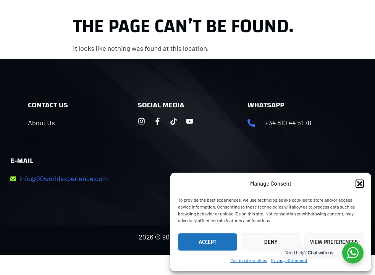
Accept (208, 242)
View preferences (334, 242)
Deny (271, 242)
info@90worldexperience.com (63, 178)
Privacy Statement (289, 260)
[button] (360, 184)
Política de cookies (248, 260)
